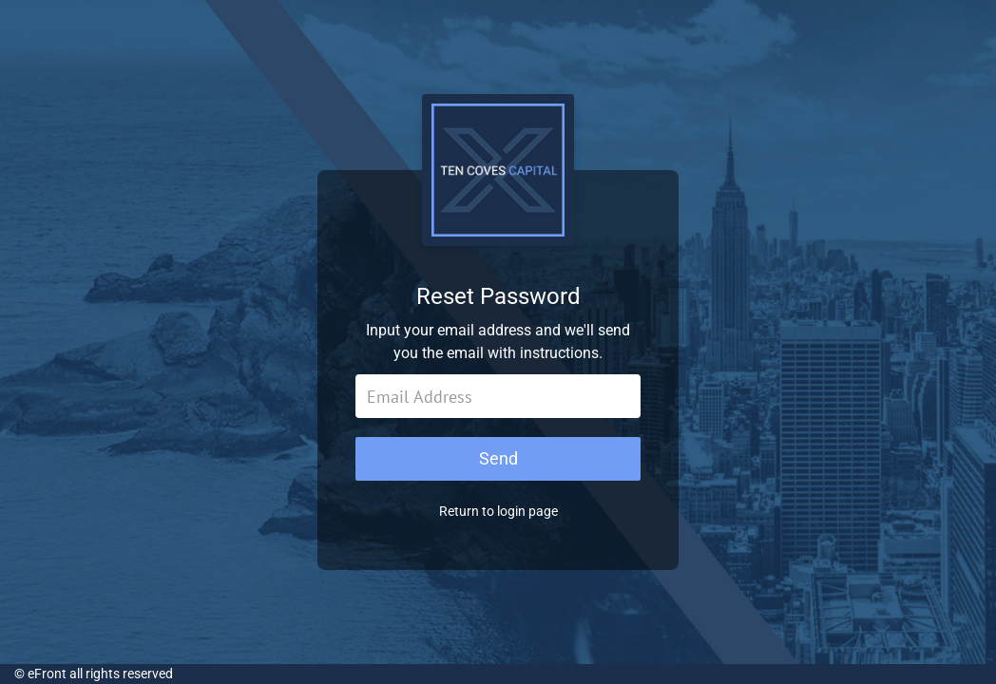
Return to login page (498, 511)
